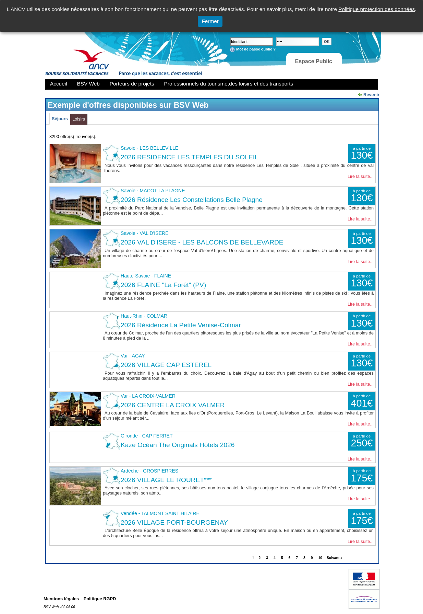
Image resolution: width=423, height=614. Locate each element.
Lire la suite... (361, 176)
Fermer (210, 21)
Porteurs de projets (132, 84)
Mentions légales (61, 598)
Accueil (58, 84)
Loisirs (78, 119)
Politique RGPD (100, 598)
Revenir (371, 94)
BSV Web (88, 84)
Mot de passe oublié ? (256, 49)
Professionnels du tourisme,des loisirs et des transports (228, 84)
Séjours (60, 118)
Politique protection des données (376, 9)
